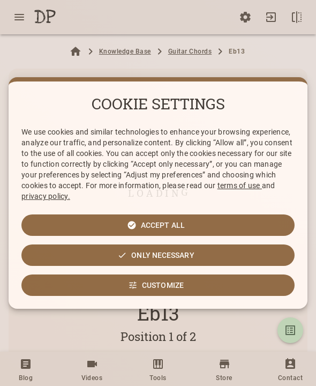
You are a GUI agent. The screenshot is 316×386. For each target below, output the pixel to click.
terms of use (239, 185)
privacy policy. (45, 196)
